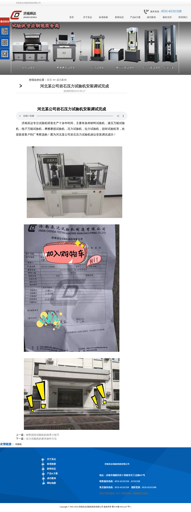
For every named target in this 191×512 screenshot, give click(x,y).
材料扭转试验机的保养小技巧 (42, 434)
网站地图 (51, 483)
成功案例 (151, 17)
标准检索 (103, 17)
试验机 (18, 444)
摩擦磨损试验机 (140, 493)
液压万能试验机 (107, 493)
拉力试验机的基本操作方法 (41, 438)
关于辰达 (87, 17)
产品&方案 (135, 17)
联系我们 (183, 17)
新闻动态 (119, 17)
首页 (71, 17)
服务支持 (167, 17)
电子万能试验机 (124, 493)
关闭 (16, 19)
